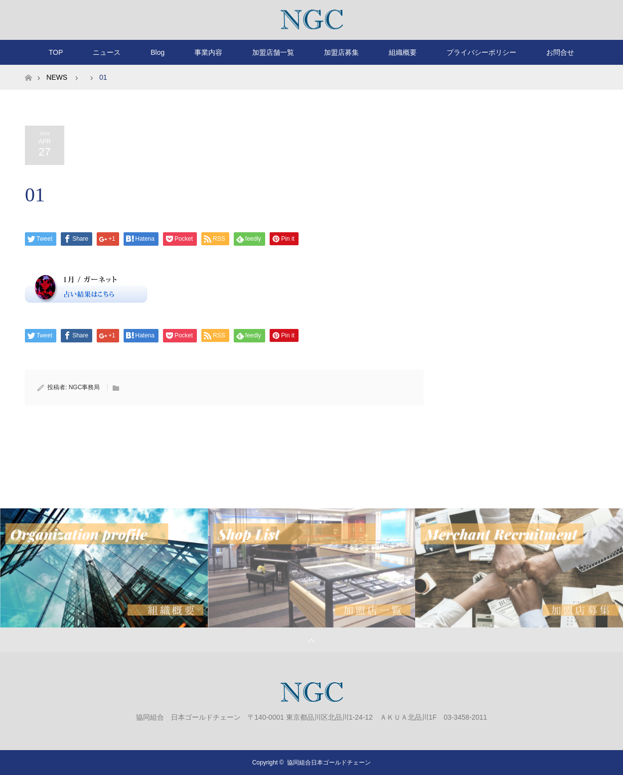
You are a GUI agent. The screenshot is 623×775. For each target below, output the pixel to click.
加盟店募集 (341, 52)
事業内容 (208, 52)
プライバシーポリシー (481, 52)
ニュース (107, 52)
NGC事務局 (84, 387)
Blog (157, 52)
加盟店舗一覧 (273, 52)
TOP (56, 52)
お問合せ (560, 52)
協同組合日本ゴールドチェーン (329, 762)
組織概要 (403, 52)
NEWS (56, 77)
